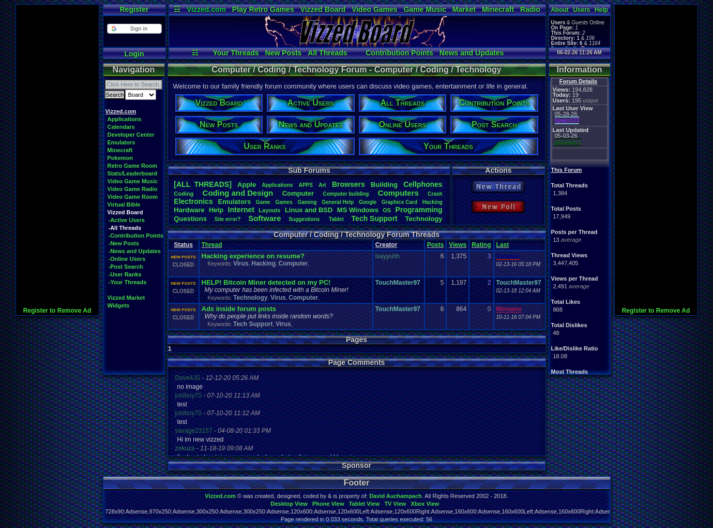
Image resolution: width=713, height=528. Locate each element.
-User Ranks (125, 274)
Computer (298, 193)
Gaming (306, 202)
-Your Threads (128, 282)
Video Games (374, 9)
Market (464, 9)
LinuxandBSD (309, 210)
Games (283, 202)
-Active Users (127, 220)
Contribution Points (399, 53)
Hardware (189, 210)
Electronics (193, 201)
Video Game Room (133, 197)
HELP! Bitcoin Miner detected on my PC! (266, 282)
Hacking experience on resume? (253, 256)
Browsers (348, 184)
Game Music (424, 9)
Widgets (119, 305)
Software (264, 218)
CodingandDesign (238, 192)
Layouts (269, 210)
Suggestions (305, 219)
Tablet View (364, 504)
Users (581, 9)
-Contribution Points (136, 235)
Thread (212, 244)
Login (134, 54)
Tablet (336, 219)
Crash (435, 194)
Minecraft (498, 9)
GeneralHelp (338, 202)
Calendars (121, 127)
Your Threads (236, 53)
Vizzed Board (323, 9)
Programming (419, 210)
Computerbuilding (346, 194)
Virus (241, 263)
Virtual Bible (124, 204)
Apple (246, 184)
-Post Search (126, 266)
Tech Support (252, 324)
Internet (241, 210)
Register (133, 9)
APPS (306, 185)
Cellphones (422, 184)
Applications (125, 119)
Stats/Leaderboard (133, 173)
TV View (395, 504)
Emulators (121, 142)
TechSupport (375, 218)
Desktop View (288, 504)
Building (384, 184)
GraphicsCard (399, 202)
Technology (424, 219)
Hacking (432, 202)
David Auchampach (395, 496)
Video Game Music (133, 181)
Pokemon (120, 158)
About (560, 9)
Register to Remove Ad (57, 310)
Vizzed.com (206, 9)
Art (322, 185)
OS (387, 210)
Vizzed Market (126, 298)
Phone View (328, 504)
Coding (183, 193)
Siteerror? (228, 219)
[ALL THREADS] (202, 184)
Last (502, 244)
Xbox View (425, 504)
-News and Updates (135, 251)
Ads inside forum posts (239, 309)
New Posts (283, 53)
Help (601, 9)
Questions (190, 219)
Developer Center (131, 134)
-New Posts (124, 243)
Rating (481, 244)
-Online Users (127, 259)
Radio (530, 9)
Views (457, 244)
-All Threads (125, 228)
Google (367, 202)
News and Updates (471, 53)
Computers (398, 192)
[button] (134, 29)
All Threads (327, 53)
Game (263, 202)
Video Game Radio (133, 189)
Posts (435, 244)
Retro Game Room (133, 166)
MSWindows (357, 210)
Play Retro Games (263, 9)
